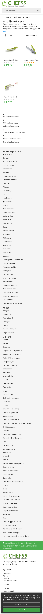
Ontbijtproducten (9, 427)
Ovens (5, 227)
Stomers (6, 256)
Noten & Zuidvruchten (11, 420)
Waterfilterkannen (9, 274)
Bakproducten (8, 394)
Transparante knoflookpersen (14, 132)
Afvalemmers (8, 281)
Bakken (5, 460)
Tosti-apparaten (9, 263)
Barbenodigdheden (10, 285)
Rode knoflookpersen (11, 126)
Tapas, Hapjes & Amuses (12, 521)
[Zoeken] (19, 10)
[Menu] (38, 3)
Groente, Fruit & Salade (11, 500)
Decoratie (6, 401)
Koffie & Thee (8, 216)
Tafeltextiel (7, 387)
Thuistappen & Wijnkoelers (13, 260)
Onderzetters (7, 369)
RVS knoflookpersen (10, 123)
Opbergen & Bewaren (11, 296)
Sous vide (6, 249)
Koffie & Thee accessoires (12, 358)
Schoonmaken (8, 300)
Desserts (6, 485)
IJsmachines (7, 201)
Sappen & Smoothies (10, 511)
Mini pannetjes (8, 361)
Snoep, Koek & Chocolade (12, 438)
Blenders (6, 158)
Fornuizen (6, 183)
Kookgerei (6, 321)
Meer (5, 31)
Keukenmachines (9, 209)
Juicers (5, 205)
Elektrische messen (10, 176)
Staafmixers (7, 252)
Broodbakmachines (10, 161)
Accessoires (7, 154)
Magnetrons (7, 223)
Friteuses (6, 187)
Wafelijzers (7, 271)
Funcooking (7, 191)
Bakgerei (6, 311)
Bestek (5, 343)
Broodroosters (8, 165)
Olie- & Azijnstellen (10, 365)
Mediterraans (8, 416)
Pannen (5, 325)
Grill (4, 194)
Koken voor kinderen (10, 507)
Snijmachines (7, 245)
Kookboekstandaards (11, 292)
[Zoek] (38, 10)
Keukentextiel (8, 318)
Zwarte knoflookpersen (11, 142)
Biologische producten (11, 398)
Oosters (6, 431)
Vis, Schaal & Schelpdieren (12, 529)
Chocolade (7, 478)
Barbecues (7, 314)
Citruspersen (7, 169)
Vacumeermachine (10, 267)
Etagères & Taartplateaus (12, 351)
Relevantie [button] (30, 35)
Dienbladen (7, 347)
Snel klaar (6, 514)
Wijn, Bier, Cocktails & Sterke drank (16, 536)
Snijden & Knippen (9, 329)
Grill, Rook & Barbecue (11, 496)
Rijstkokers (7, 238)
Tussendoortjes (8, 445)
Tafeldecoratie (8, 383)
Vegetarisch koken (9, 525)
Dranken (6, 405)
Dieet (5, 489)
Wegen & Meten (9, 332)
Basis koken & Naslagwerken (13, 463)
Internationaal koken (10, 503)
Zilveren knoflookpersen (12, 139)
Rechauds (6, 234)
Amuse (5, 340)
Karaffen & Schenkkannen (12, 354)
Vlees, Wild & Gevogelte (11, 532)
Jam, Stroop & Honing (11, 409)
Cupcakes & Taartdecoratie (13, 481)
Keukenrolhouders (9, 289)
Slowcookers (7, 241)
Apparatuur (7, 452)
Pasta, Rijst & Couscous (12, 434)
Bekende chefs (8, 467)
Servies (5, 380)
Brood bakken (8, 474)
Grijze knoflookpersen (11, 116)
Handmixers (7, 198)
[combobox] (21, 10)
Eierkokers (6, 172)
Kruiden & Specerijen (10, 412)
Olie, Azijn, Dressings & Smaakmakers (17, 423)
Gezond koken (8, 492)
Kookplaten (7, 220)
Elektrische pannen (10, 180)
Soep (5, 441)
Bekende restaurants (10, 471)
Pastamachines (8, 231)
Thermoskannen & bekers (12, 303)
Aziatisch (6, 456)
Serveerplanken (8, 376)
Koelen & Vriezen (9, 212)
